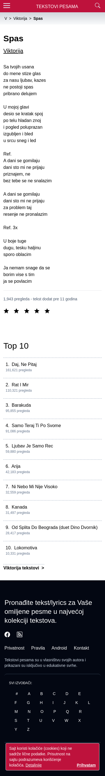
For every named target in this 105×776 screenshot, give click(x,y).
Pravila (38, 648)
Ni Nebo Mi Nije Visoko (34, 486)
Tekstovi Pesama (57, 6)
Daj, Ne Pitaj (24, 364)
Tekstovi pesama (19, 660)
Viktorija (13, 51)
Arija (15, 466)
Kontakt (81, 648)
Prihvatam (86, 765)
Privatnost (14, 648)
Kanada (19, 507)
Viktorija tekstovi (21, 568)
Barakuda (21, 405)
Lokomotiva (25, 547)
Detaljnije (33, 765)
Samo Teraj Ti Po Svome (36, 425)
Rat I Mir (20, 384)
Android (59, 648)
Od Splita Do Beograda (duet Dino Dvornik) (55, 527)
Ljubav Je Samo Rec (32, 446)
